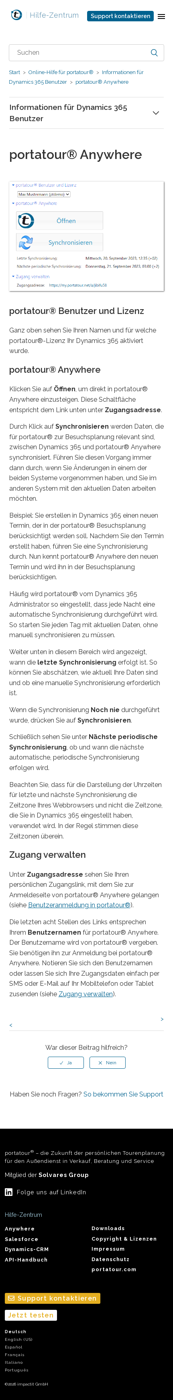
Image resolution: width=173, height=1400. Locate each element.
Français (14, 1355)
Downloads (108, 1228)
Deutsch (15, 1332)
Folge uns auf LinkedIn (51, 1192)
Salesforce (22, 1239)
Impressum (108, 1249)
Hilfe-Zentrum (52, 15)
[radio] (66, 1063)
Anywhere (20, 1229)
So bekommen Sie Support (123, 1094)
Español (13, 1347)
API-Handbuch (26, 1260)
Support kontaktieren (120, 16)
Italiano (14, 1362)
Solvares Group (64, 1174)
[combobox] (86, 53)
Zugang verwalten (86, 994)
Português (16, 1370)
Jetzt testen (31, 1315)
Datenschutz (111, 1259)
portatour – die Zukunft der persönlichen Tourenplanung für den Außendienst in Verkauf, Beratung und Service (85, 1156)
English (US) (19, 1339)
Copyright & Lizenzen (124, 1239)
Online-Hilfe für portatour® (61, 72)
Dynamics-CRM (27, 1249)
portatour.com (114, 1269)
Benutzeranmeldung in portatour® (79, 905)
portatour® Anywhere (101, 82)
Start (14, 72)
